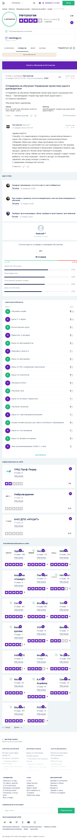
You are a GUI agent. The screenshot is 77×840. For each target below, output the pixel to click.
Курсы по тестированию (21, 430)
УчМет (64, 603)
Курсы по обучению (34, 753)
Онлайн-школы (32, 756)
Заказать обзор (57, 783)
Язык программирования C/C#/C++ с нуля (28, 446)
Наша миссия (32, 783)
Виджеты (54, 788)
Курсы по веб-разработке (22, 343)
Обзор (32, 48)
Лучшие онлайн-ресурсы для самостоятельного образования (37, 423)
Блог (5, 795)
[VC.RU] (35, 822)
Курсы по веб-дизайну (20, 359)
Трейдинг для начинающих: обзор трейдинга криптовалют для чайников (43, 213)
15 (58, 19)
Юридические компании (61, 769)
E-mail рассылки (9, 790)
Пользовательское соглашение (12, 829)
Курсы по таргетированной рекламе (26, 415)
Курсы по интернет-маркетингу (24, 399)
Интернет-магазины (10, 758)
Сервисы (30, 785)
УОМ (40, 627)
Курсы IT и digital (18, 319)
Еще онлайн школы (29, 54)
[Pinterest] (17, 822)
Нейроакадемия (24, 494)
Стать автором (9, 785)
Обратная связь (33, 795)
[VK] (11, 822)
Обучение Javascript (20, 407)
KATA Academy (42, 681)
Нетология (28, 76)
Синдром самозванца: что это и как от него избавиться (36, 185)
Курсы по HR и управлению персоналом (28, 367)
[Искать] (30, 3)
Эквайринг (55, 758)
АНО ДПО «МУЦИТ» (26, 519)
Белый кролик (18, 629)
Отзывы (17, 473)
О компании (9, 48)
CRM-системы (56, 761)
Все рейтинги (40, 455)
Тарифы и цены (56, 790)
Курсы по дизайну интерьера (23, 438)
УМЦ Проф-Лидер (25, 469)
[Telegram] (5, 822)
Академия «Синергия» (21, 577)
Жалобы (42, 48)
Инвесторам (32, 788)
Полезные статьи (10, 793)
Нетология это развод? (38, 9)
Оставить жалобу (10, 783)
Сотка (17, 603)
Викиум (64, 627)
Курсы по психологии (20, 375)
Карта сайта (34, 829)
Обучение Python (18, 383)
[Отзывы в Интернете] (9, 3)
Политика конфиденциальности (32, 826)
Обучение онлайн (18, 311)
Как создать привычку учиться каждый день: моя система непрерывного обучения (43, 199)
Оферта (26, 829)
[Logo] (9, 19)
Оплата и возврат (58, 793)
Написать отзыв (10, 781)
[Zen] (23, 822)
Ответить (16, 166)
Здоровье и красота (20, 351)
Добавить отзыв (52, 3)
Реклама (53, 785)
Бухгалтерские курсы (20, 327)
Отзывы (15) (22, 48)
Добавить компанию (58, 781)
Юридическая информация (11, 826)
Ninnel (17, 679)
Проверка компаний (11, 788)
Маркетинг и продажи (20, 335)
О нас (29, 781)
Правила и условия (50, 826)
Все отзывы (8, 798)
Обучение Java (17, 391)
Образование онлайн (23, 9)
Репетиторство (35, 770)
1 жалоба (48, 21)
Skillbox (64, 551)
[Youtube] (29, 822)
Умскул (41, 551)
